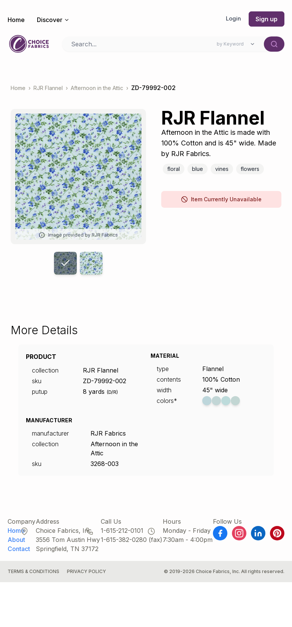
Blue (197, 172)
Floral (173, 172)
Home (16, 20)
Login (233, 19)
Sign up (267, 19)
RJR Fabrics (108, 437)
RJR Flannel (48, 91)
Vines (222, 172)
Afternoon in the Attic (97, 91)
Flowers (250, 172)
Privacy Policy (86, 575)
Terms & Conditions (33, 575)
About (16, 543)
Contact (19, 552)
